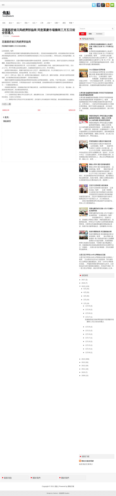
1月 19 (87, 334)
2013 (84, 362)
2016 (84, 283)
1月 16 (87, 341)
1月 (84, 303)
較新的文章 (6, 110)
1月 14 (87, 349)
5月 (84, 289)
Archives (99, 34)
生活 (36, 22)
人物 (50, 22)
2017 (84, 280)
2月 (84, 300)
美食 (28, 22)
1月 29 (87, 309)
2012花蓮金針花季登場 (97, 70)
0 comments (15, 36)
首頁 (3, 5)
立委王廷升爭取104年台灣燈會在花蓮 (92, 255)
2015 (84, 286)
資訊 (82, 34)
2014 (84, 359)
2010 (84, 372)
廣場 (64, 23)
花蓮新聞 (61, 493)
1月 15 (87, 345)
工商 (41, 23)
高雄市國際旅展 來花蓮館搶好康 (100, 231)
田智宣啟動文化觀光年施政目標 (100, 141)
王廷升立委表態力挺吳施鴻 (98, 185)
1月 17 (87, 338)
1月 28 (87, 313)
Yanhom (55, 493)
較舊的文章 (72, 110)
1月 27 (87, 317)
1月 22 (87, 330)
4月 (84, 292)
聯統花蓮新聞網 (88, 461)
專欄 (72, 22)
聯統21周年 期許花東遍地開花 (99, 164)
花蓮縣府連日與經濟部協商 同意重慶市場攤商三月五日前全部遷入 (38, 31)
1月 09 (87, 352)
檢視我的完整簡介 (86, 464)
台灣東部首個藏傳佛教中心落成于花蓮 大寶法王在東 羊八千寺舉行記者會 (101, 46)
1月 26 (87, 327)
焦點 (6, 12)
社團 (58, 22)
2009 (84, 375)
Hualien (67, 493)
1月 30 (87, 306)
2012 (84, 365)
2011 (84, 369)
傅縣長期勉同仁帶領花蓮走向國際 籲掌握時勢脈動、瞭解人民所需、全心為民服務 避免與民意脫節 (101, 118)
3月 (84, 296)
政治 (12, 22)
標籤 (90, 34)
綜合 (20, 22)
